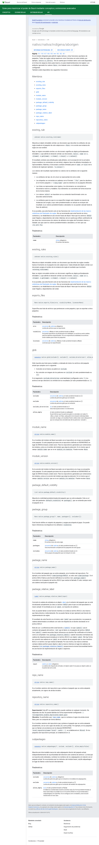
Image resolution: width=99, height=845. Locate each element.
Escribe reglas (20, 12)
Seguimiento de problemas (72, 827)
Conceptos (6, 12)
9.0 (42, 54)
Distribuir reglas (36, 12)
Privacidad (41, 841)
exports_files (40, 88)
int (51, 406)
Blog (29, 823)
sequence (38, 357)
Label (36, 596)
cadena (53, 326)
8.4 (55, 54)
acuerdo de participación (43, 22)
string (57, 240)
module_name (41, 95)
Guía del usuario (50, 2)
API (48, 39)
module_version (41, 99)
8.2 (61, 54)
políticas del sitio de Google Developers (46, 809)
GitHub (92, 2)
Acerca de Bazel (22, 2)
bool (44, 788)
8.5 (52, 54)
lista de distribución (85, 20)
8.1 (64, 54)
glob (37, 92)
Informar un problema (43, 50)
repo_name (40, 116)
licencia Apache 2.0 (69, 807)
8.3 (58, 54)
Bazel (33, 39)
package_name (41, 109)
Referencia (63, 2)
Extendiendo (41, 39)
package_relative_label (44, 113)
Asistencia (67, 823)
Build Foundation (37, 20)
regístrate (55, 22)
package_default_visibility (45, 102)
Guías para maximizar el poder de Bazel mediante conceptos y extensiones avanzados (39, 8)
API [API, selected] (48, 12)
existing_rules (41, 85)
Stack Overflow (68, 833)
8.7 (45, 54)
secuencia (45, 326)
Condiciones (32, 841)
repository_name (42, 120)
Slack (65, 830)
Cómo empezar (36, 2)
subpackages (40, 123)
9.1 (39, 54)
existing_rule (40, 81)
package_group (41, 106)
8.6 (49, 54)
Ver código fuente (65, 50)
